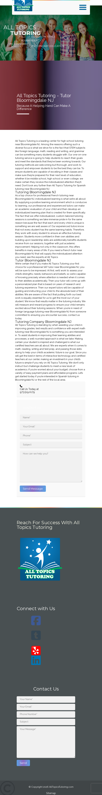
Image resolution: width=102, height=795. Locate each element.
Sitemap (51, 793)
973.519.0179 (27, 392)
